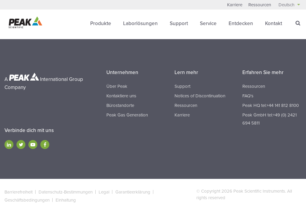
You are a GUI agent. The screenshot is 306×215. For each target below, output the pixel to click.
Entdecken (241, 23)
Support (179, 23)
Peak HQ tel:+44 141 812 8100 (270, 105)
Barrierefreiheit (18, 192)
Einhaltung (66, 200)
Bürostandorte (120, 105)
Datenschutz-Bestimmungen (66, 192)
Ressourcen (259, 4)
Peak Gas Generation (127, 115)
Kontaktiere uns (121, 96)
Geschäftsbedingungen (27, 200)
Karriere (234, 4)
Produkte (100, 23)
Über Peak (116, 86)
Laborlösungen (140, 23)
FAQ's (247, 96)
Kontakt (273, 23)
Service (208, 23)
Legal (104, 192)
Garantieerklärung (132, 192)
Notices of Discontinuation (200, 96)
